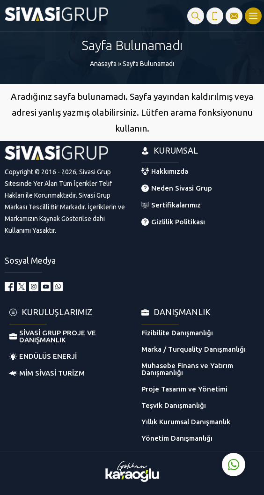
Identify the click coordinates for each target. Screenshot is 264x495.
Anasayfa (103, 63)
